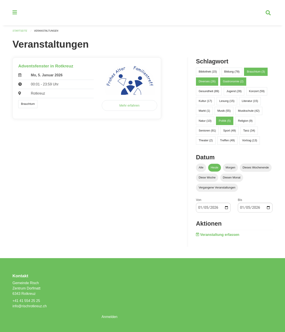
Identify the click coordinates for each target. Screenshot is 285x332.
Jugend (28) (234, 91)
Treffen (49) (227, 140)
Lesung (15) (226, 101)
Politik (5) (225, 121)
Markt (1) (204, 111)
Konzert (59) (257, 91)
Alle (201, 168)
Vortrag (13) (249, 140)
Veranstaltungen (46, 31)
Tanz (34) (249, 131)
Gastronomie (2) (233, 81)
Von (198, 200)
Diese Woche (207, 178)
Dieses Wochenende (256, 168)
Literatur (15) (250, 101)
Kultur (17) (205, 101)
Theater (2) (206, 140)
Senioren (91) (207, 131)
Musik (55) (224, 111)
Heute (214, 168)
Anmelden (110, 317)
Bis (240, 200)
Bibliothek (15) (208, 72)
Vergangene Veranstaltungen (217, 188)
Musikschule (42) (249, 111)
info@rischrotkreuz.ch (29, 306)
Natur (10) (205, 121)
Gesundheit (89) (209, 91)
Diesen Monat (231, 178)
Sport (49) (229, 131)
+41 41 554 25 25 (26, 301)
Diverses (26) (207, 81)
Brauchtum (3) (256, 72)
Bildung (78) (232, 72)
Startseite (19, 31)
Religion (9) (245, 121)
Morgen (230, 168)
